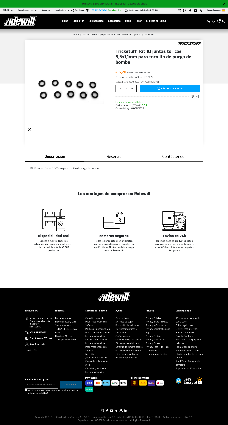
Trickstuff (149, 34)
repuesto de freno (110, 34)
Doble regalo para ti (185, 325)
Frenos (95, 34)
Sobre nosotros (63, 325)
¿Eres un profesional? (96, 357)
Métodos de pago (124, 321)
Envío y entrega (123, 336)
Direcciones (35, 326)
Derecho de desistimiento (128, 350)
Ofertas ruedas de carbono (189, 354)
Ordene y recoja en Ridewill (129, 339)
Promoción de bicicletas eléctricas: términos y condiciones (127, 329)
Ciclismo (86, 34)
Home (76, 34)
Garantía (89, 354)
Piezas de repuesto (131, 34)
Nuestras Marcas (63, 336)
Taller (138, 21)
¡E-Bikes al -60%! (156, 21)
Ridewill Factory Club (65, 321)
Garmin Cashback (184, 336)
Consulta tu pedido (94, 318)
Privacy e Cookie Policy (157, 321)
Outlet (179, 357)
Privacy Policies (153, 318)
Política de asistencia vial (97, 329)
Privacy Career (153, 343)
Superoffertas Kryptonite (188, 368)
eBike (65, 21)
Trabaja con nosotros (66, 339)
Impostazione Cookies (156, 354)
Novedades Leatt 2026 (187, 350)
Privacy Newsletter (155, 339)
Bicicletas (78, 21)
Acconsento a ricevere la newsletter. (53, 392)
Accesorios (114, 21)
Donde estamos (63, 318)
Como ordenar (123, 318)
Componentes (96, 21)
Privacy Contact (153, 336)
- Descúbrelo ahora (136, 3)
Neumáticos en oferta (186, 347)
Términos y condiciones (127, 343)
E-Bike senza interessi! (187, 329)
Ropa (128, 21)
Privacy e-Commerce (156, 325)
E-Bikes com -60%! (185, 332)
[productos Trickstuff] (189, 43)
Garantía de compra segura (129, 347)
